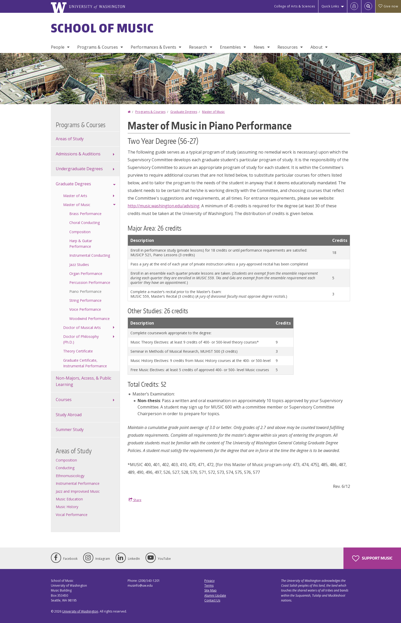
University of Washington (80, 611)
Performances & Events (153, 47)
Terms (209, 585)
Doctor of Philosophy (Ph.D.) (81, 339)
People (57, 47)
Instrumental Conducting (89, 255)
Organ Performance (85, 273)
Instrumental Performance (77, 483)
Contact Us (212, 600)
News (259, 47)
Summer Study (70, 429)
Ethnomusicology (70, 475)
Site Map (210, 590)
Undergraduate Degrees (79, 168)
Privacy (209, 580)
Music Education (69, 499)
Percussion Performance (89, 282)
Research (198, 47)
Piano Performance (85, 291)
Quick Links (330, 6)
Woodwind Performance (89, 318)
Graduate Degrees (183, 112)
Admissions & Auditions (78, 154)
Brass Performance (85, 213)
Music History (67, 506)
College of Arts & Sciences (294, 6)
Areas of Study (70, 139)
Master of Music (213, 112)
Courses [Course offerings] (64, 399)
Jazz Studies (79, 264)
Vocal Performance (71, 514)
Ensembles (230, 47)
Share (135, 500)
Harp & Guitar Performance (80, 243)
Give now (388, 6)
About (316, 47)
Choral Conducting (84, 222)
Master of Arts (75, 195)
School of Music (102, 28)
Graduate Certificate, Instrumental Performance (85, 363)
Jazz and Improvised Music (78, 491)
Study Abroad (69, 414)
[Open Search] (368, 6)
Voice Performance (85, 309)
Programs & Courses (97, 47)
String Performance (85, 300)
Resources (287, 47)
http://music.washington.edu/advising (163, 206)
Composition (80, 231)
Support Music (372, 558)
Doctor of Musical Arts (82, 327)
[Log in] (354, 6)
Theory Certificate (78, 351)
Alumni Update (215, 595)
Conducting (65, 467)
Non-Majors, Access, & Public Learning (83, 381)
